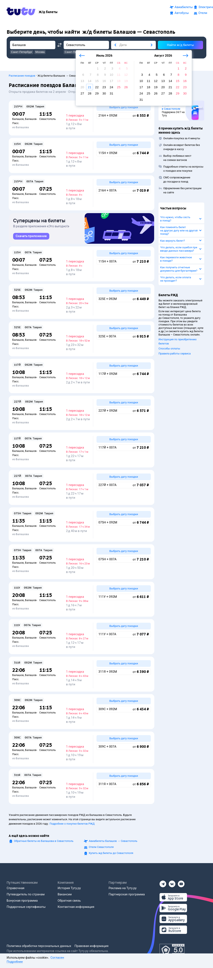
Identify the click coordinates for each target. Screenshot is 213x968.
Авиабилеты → (113, 840)
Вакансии (65, 894)
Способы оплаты (169, 346)
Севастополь (47, 116)
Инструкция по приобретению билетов (178, 339)
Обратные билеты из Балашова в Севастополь (43, 840)
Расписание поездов (22, 73)
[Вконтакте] (172, 883)
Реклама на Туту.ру (122, 888)
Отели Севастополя (101, 847)
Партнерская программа (127, 894)
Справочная (15, 888)
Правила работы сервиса (175, 351)
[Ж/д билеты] (48, 11)
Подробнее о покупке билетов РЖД (72, 823)
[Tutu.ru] (21, 11)
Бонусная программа (22, 900)
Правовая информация (91, 946)
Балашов (18, 116)
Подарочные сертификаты (26, 907)
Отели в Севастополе (171, 105)
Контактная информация (76, 907)
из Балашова (20, 125)
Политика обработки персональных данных (39, 946)
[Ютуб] (181, 883)
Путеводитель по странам (26, 894)
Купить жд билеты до (111, 853)
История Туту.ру (69, 888)
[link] (31, 236)
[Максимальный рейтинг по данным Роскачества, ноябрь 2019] (172, 950)
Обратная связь (69, 900)
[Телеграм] (163, 883)
